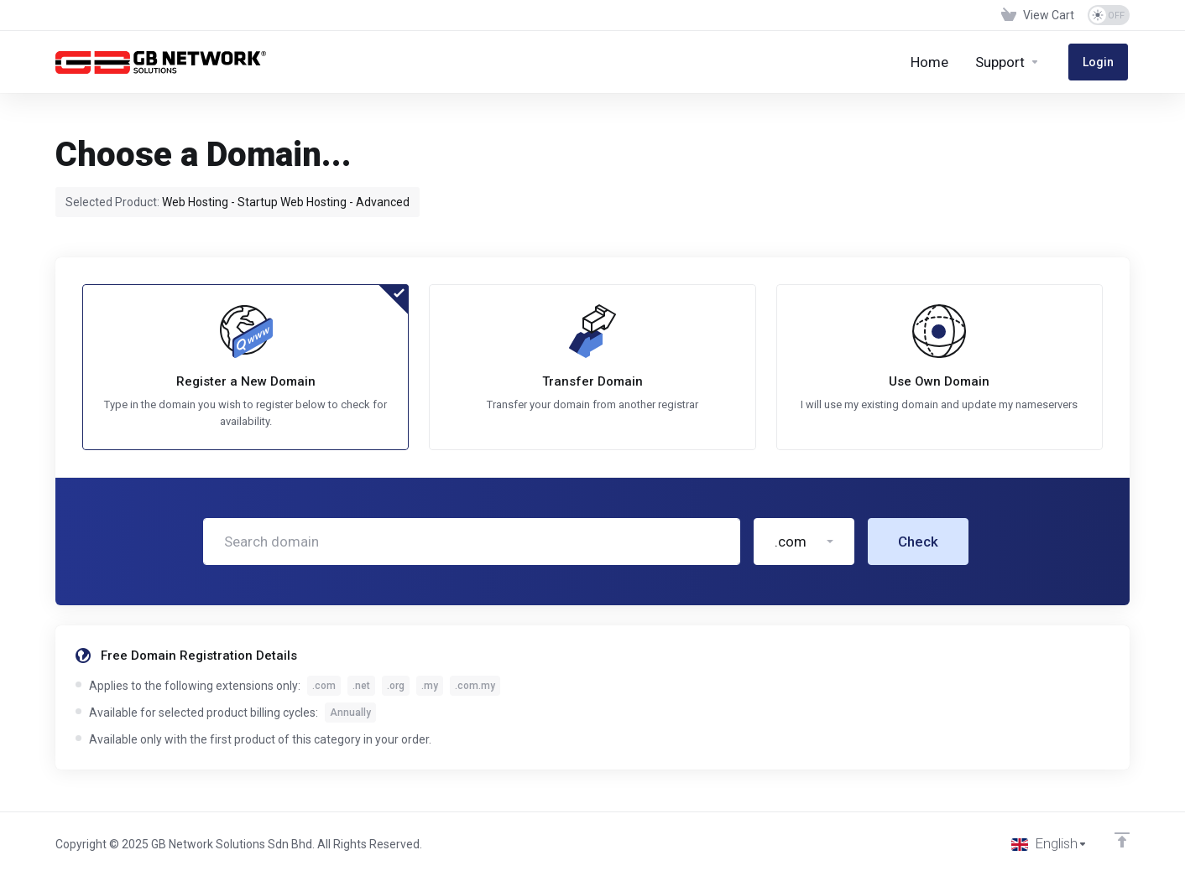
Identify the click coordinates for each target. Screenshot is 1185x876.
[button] (804, 543)
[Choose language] (1049, 844)
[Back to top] (1122, 840)
